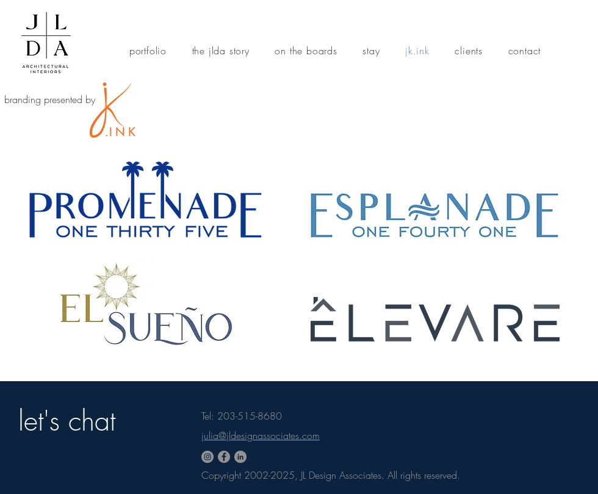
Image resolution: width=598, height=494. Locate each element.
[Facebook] (224, 457)
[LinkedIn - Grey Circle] (240, 457)
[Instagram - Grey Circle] (207, 457)
